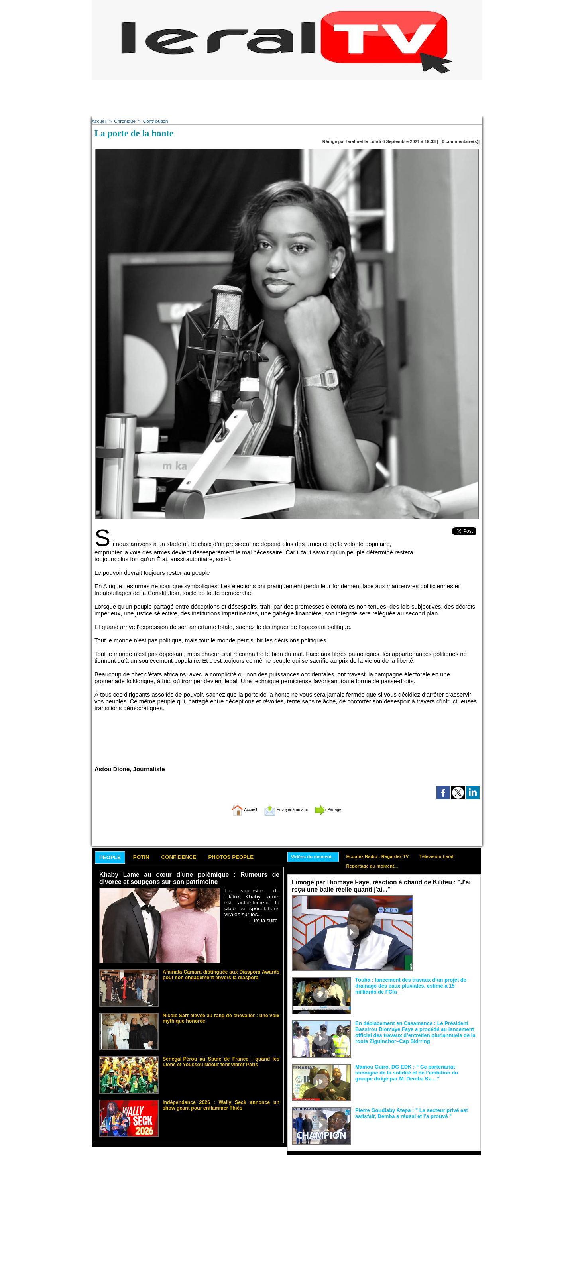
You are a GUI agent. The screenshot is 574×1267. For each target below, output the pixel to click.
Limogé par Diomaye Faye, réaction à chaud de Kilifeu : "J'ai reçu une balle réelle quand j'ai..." (377, 886)
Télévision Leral (446, 856)
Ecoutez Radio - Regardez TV (383, 856)
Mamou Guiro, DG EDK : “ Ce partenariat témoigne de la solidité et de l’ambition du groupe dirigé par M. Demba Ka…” (415, 1072)
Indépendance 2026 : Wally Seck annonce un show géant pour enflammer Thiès (221, 1104)
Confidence (189, 857)
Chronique (123, 120)
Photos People (248, 857)
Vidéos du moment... (315, 856)
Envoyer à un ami (285, 808)
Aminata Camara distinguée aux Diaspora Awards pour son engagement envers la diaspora (221, 974)
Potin (147, 857)
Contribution (153, 120)
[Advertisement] (287, 98)
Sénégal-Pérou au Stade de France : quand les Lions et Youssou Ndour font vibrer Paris (221, 1061)
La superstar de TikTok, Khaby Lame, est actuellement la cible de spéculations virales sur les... (251, 902)
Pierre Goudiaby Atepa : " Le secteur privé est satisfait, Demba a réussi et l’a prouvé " (407, 1112)
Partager (340, 808)
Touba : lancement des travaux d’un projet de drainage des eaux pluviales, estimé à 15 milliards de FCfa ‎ (415, 985)
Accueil (99, 120)
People (112, 857)
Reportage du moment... (377, 867)
